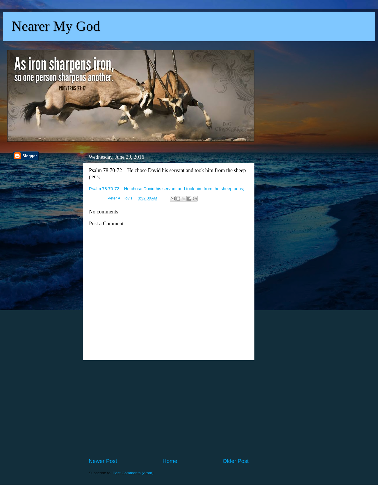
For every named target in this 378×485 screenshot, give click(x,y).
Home (170, 461)
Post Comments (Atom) (133, 473)
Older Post (236, 461)
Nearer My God (56, 26)
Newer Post (103, 461)
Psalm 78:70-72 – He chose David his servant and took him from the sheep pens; (166, 188)
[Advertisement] (169, 409)
